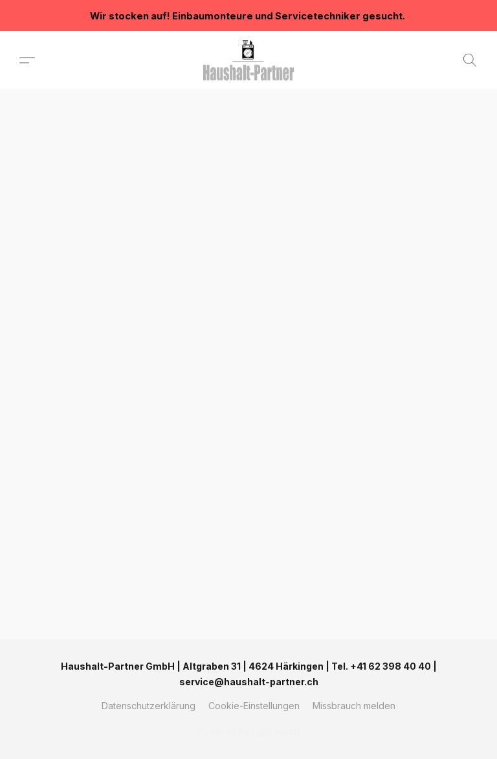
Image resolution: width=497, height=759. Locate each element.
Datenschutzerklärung (148, 705)
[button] (248, 60)
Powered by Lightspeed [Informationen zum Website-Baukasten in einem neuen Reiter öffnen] (248, 730)
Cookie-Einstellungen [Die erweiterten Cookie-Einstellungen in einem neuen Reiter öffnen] (254, 705)
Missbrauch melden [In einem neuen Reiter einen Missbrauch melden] (354, 705)
